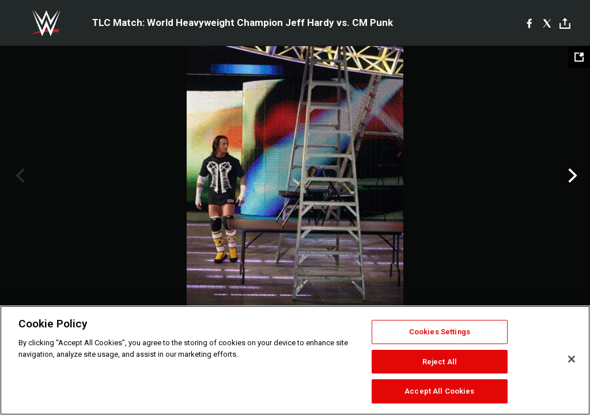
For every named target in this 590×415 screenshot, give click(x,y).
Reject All (439, 361)
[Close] (571, 359)
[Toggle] (565, 23)
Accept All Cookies (439, 391)
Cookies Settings (439, 331)
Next (571, 176)
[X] (547, 23)
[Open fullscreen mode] (579, 57)
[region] (295, 360)
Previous (19, 176)
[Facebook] (529, 23)
